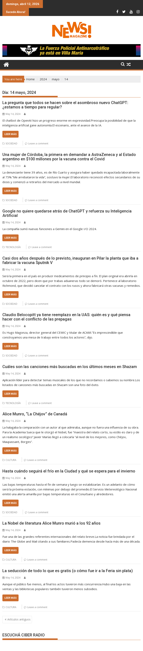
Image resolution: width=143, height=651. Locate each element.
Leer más (10, 134)
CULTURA (11, 460)
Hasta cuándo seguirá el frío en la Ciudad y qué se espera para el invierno (68, 471)
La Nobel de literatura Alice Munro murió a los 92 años (51, 523)
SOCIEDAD (11, 143)
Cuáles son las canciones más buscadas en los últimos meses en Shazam (69, 366)
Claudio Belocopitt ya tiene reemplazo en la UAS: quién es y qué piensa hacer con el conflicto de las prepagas (66, 317)
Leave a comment (38, 143)
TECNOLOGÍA (13, 247)
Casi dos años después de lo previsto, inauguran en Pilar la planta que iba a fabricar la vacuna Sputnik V (70, 260)
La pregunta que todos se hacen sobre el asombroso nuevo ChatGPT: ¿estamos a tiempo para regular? (65, 104)
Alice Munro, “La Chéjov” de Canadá (34, 414)
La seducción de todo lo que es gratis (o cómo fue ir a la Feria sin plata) (67, 570)
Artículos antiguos (19, 619)
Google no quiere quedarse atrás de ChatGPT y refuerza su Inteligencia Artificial (67, 213)
